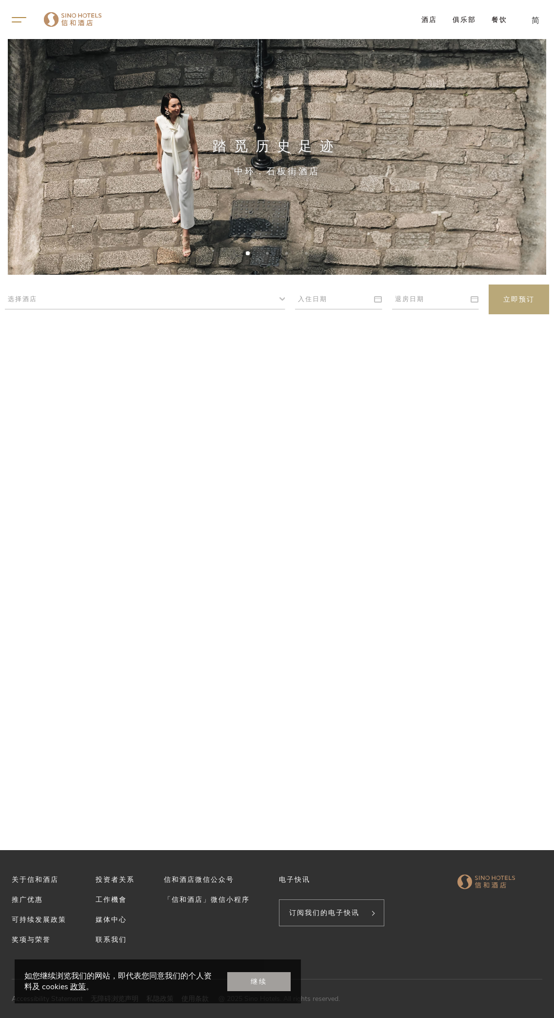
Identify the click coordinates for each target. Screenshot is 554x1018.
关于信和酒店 (35, 879)
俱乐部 (464, 19)
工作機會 (111, 899)
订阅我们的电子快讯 (324, 912)
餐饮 (499, 19)
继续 (259, 981)
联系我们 (111, 939)
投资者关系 (115, 879)
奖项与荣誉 (31, 939)
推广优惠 (27, 899)
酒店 (429, 19)
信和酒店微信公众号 (199, 879)
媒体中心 (111, 919)
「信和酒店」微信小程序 (207, 899)
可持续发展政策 (39, 919)
